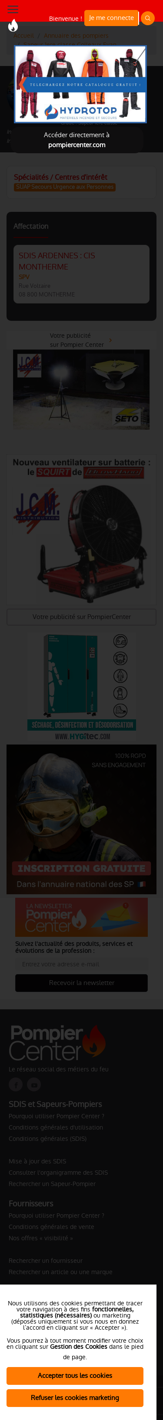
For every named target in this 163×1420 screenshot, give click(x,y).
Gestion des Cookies (78, 1347)
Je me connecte (111, 17)
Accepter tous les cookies (75, 1375)
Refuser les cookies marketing (75, 1397)
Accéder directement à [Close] (77, 139)
